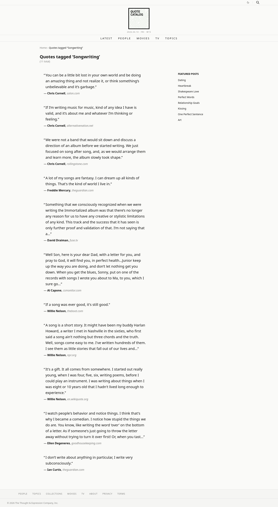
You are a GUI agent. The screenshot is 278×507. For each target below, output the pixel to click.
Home (43, 47)
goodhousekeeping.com (86, 443)
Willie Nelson (56, 311)
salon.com (73, 93)
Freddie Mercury (58, 190)
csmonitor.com (72, 290)
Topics (171, 38)
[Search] (258, 2)
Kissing (182, 108)
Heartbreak (184, 85)
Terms (121, 493)
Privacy (107, 493)
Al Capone (54, 290)
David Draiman (57, 240)
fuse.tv (74, 240)
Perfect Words (186, 97)
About (93, 493)
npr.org (71, 355)
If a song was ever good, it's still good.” (77, 304)
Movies (143, 38)
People (124, 38)
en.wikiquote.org (77, 399)
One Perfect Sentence (190, 114)
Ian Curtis (54, 470)
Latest (107, 38)
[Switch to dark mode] (248, 2)
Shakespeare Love (188, 91)
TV (157, 38)
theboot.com (75, 311)
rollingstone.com (77, 164)
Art (180, 120)
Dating (182, 80)
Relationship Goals (189, 102)
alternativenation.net (80, 126)
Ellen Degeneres (58, 443)
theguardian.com (82, 190)
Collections (54, 493)
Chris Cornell (56, 93)
